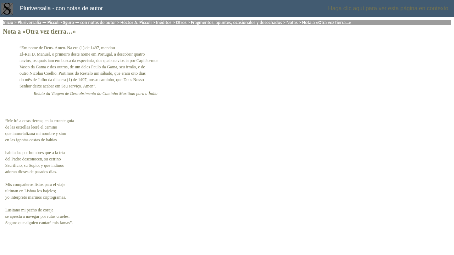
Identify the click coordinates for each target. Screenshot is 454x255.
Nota (9, 31)
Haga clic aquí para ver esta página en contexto (388, 8)
